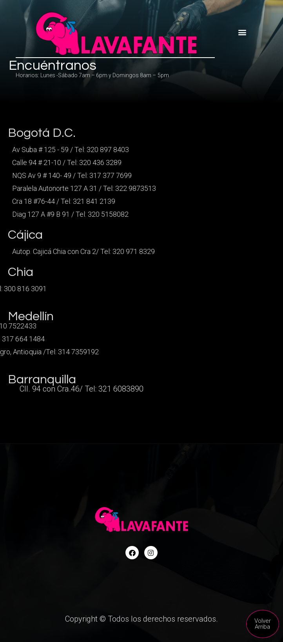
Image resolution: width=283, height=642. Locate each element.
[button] (242, 31)
